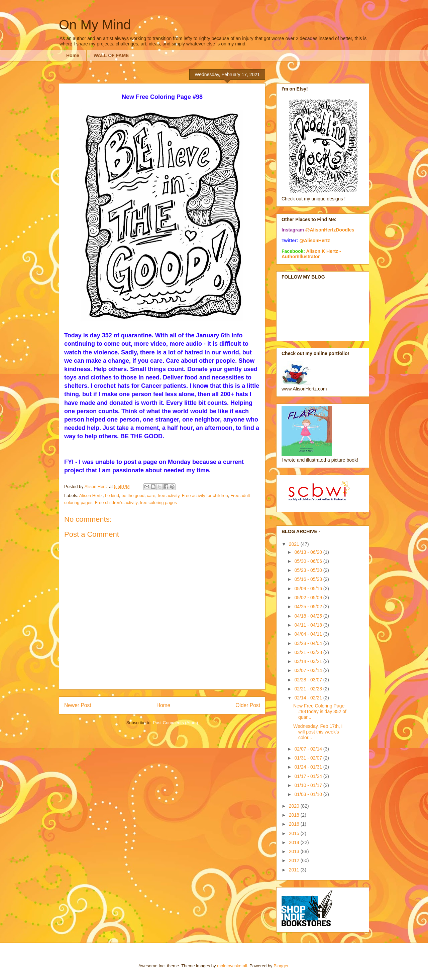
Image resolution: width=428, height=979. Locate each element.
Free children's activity (116, 502)
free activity (169, 495)
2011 (295, 869)
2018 (295, 815)
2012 (295, 860)
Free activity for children (205, 495)
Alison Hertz (91, 495)
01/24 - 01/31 (308, 767)
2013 (295, 851)
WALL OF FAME (111, 55)
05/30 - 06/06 (308, 561)
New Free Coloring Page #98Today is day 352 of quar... (319, 711)
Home (72, 55)
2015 (295, 833)
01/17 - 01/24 (308, 776)
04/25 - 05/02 (308, 606)
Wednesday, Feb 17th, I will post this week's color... (317, 731)
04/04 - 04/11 (308, 634)
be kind (112, 495)
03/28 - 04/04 (308, 643)
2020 (295, 806)
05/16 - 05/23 (308, 579)
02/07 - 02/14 (308, 749)
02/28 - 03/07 (308, 679)
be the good (132, 495)
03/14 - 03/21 (308, 661)
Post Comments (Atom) (175, 722)
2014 (295, 842)
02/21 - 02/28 (308, 688)
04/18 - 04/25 (308, 616)
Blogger (281, 965)
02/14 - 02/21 (308, 697)
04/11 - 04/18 (308, 625)
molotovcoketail (232, 965)
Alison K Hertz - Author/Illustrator (311, 254)
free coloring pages (158, 502)
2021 (295, 544)
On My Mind (95, 24)
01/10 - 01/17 (308, 785)
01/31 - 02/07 (308, 758)
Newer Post (77, 705)
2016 (295, 824)
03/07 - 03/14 (308, 670)
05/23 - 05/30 (308, 570)
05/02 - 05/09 (308, 597)
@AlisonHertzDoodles (329, 229)
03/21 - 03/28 (308, 652)
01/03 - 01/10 (308, 794)
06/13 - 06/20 (308, 552)
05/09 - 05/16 (308, 588)
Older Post (247, 705)
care (151, 495)
